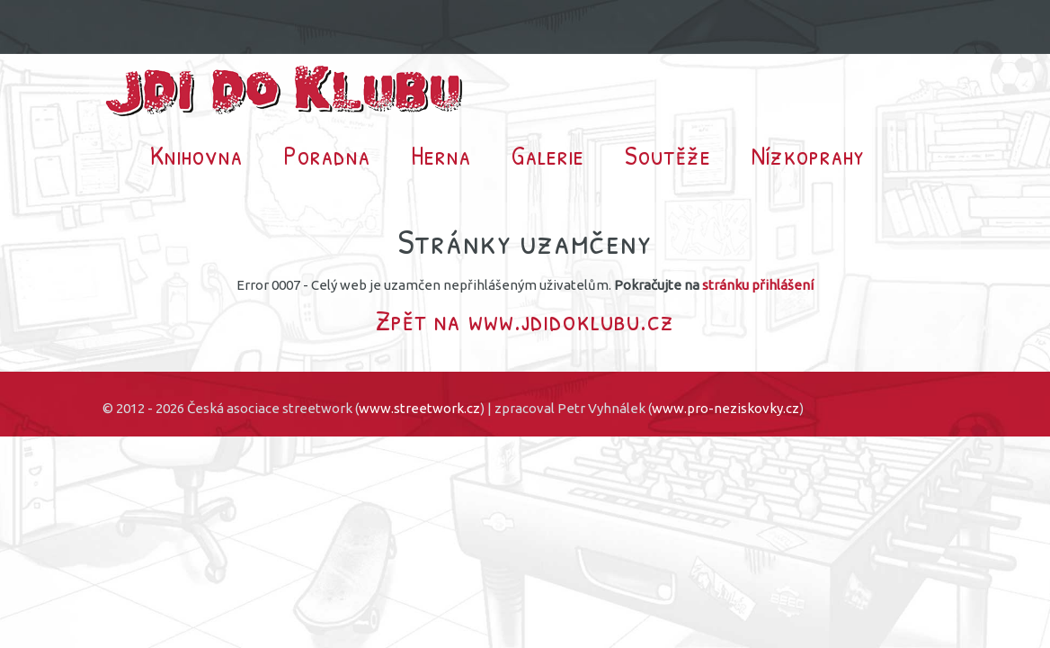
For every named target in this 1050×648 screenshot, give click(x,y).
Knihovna (196, 155)
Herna (441, 155)
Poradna (326, 155)
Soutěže (668, 155)
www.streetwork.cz (419, 408)
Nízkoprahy (808, 155)
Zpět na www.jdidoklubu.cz (525, 320)
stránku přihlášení (758, 284)
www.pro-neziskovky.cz (725, 408)
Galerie (548, 155)
